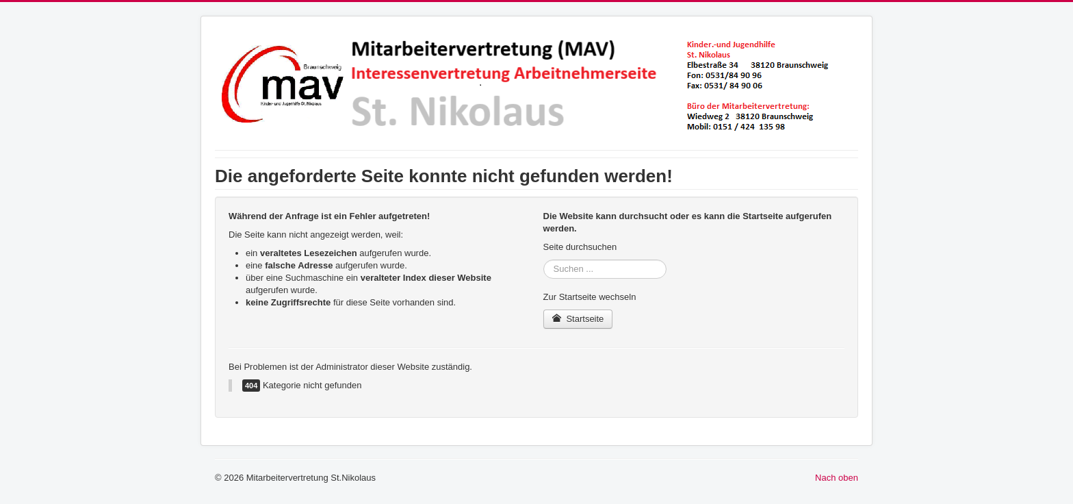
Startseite (578, 319)
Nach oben (836, 478)
